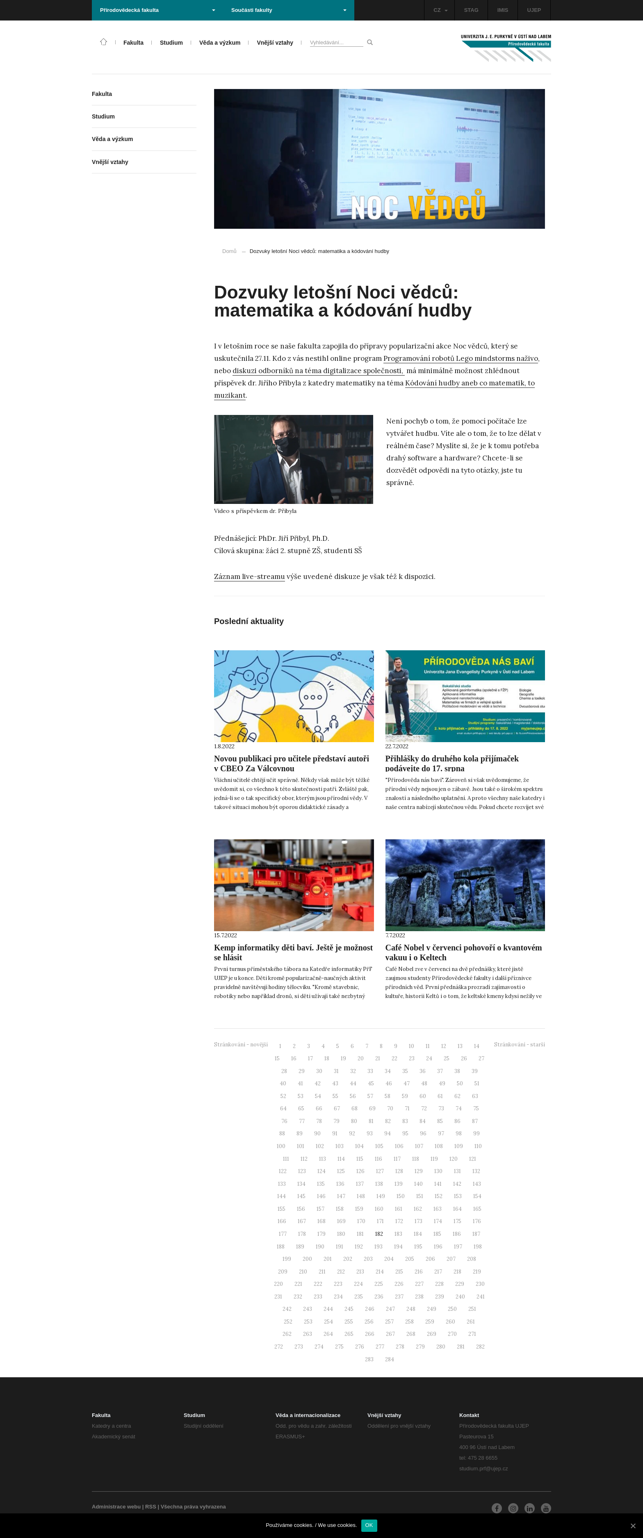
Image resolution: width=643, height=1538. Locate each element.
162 (418, 1208)
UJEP (534, 10)
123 (302, 1171)
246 (369, 1309)
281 (461, 1346)
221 (298, 1284)
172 (399, 1221)
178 (302, 1233)
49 (442, 1083)
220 (278, 1284)
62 (457, 1096)
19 (343, 1058)
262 (287, 1334)
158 (340, 1208)
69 (372, 1108)
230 (480, 1284)
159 (359, 1208)
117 (397, 1158)
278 (400, 1346)
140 (418, 1183)
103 (339, 1146)
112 (304, 1158)
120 (453, 1158)
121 (472, 1158)
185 (437, 1233)
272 (278, 1346)
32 (353, 1071)
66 (319, 1108)
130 (438, 1171)
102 (320, 1146)
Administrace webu (116, 1507)
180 (341, 1233)
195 (418, 1246)
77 (302, 1121)
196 (438, 1246)
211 (322, 1271)
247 (390, 1309)
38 (457, 1071)
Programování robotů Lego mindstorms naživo (460, 358)
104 (359, 1146)
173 (418, 1221)
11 (428, 1046)
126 (360, 1171)
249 (431, 1309)
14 (476, 1046)
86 (457, 1121)
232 (298, 1296)
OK (369, 1525)
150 (401, 1196)
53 (300, 1096)
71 (407, 1108)
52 (283, 1096)
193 (378, 1246)
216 (419, 1271)
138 (379, 1183)
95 (405, 1133)
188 (281, 1246)
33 (370, 1071)
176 (477, 1221)
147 (341, 1196)
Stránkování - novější (241, 1044)
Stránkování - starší (519, 1044)
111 (286, 1158)
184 (418, 1233)
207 (451, 1258)
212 (341, 1271)
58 (387, 1096)
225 (378, 1284)
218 (457, 1271)
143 (477, 1183)
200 (307, 1258)
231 (278, 1296)
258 (409, 1321)
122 (283, 1171)
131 (457, 1171)
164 (457, 1208)
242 (287, 1309)
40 (283, 1083)
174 (438, 1221)
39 (475, 1071)
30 (319, 1071)
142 (457, 1183)
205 (409, 1258)
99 (476, 1133)
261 (471, 1321)
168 (321, 1221)
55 (335, 1096)
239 (439, 1296)
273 (298, 1346)
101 (300, 1146)
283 (369, 1359)
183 (398, 1233)
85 (440, 1121)
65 (301, 1108)
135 (321, 1183)
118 (415, 1158)
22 (394, 1058)
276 (359, 1346)
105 (379, 1146)
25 (446, 1058)
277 (380, 1346)
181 (360, 1233)
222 (318, 1284)
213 (360, 1271)
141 (438, 1183)
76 (284, 1121)
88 (282, 1133)
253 (308, 1321)
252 (288, 1321)
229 (459, 1284)
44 (353, 1083)
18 (326, 1058)
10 (411, 1046)
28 (284, 1071)
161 (398, 1208)
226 (399, 1284)
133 (282, 1183)
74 (459, 1108)
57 (370, 1096)
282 (480, 1346)
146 (321, 1196)
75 (476, 1108)
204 (389, 1258)
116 (378, 1158)
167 (302, 1221)
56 (353, 1096)
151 (419, 1196)
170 (361, 1221)
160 (379, 1208)
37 (440, 1071)
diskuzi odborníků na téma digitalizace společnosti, (319, 370)
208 (471, 1258)
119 (434, 1158)
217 (438, 1271)
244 (328, 1309)
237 (399, 1296)
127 (380, 1171)
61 (440, 1096)
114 (341, 1158)
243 (307, 1309)
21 (377, 1058)
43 (335, 1083)
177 (283, 1233)
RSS (150, 1507)
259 (429, 1321)
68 (354, 1108)
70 (390, 1108)
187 (476, 1233)
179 (321, 1233)
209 (282, 1271)
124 (321, 1171)
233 (318, 1296)
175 (457, 1221)
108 (439, 1146)
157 (320, 1208)
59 (405, 1096)
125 (341, 1171)
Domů (229, 251)
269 (431, 1334)
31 (336, 1071)
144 (281, 1196)
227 (419, 1284)
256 (369, 1321)
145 (301, 1196)
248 (410, 1309)
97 (441, 1133)
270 (452, 1334)
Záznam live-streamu (249, 576)
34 (388, 1071)
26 (464, 1058)
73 (441, 1108)
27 (481, 1058)
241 (481, 1296)
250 (452, 1309)
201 (328, 1258)
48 (424, 1083)
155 (281, 1208)
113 (322, 1158)
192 (359, 1246)
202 (347, 1258)
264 (328, 1334)
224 (358, 1284)
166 (282, 1221)
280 (440, 1346)
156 (301, 1208)
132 (476, 1171)
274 (319, 1346)
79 (336, 1121)
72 (424, 1108)
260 (450, 1321)
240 (460, 1296)
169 (341, 1221)
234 (338, 1296)
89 (299, 1133)
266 (369, 1334)
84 (423, 1121)
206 (430, 1258)
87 (475, 1121)
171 (380, 1221)
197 (458, 1246)
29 (302, 1071)
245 (348, 1309)
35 (405, 1071)
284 (389, 1359)
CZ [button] (440, 10)
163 (437, 1208)
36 (423, 1071)
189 (300, 1246)
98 (459, 1133)
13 (460, 1046)
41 (300, 1083)
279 (420, 1346)
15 (277, 1058)
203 (368, 1258)
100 (281, 1146)
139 (398, 1183)
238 (419, 1296)
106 (399, 1146)
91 (334, 1133)
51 (476, 1083)
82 (388, 1121)
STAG (471, 10)
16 (293, 1058)
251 (472, 1309)
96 (423, 1133)
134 (301, 1183)
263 (307, 1334)
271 (472, 1334)
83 (405, 1121)
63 (475, 1096)
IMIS (502, 10)
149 (380, 1196)
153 (458, 1196)
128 (399, 1171)
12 (443, 1046)
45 (371, 1083)
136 (340, 1183)
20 (361, 1058)
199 (287, 1258)
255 (348, 1321)
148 (361, 1196)
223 (338, 1284)
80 (354, 1121)
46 (388, 1083)
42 (318, 1083)
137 (360, 1183)
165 (477, 1208)
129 (419, 1171)
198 (478, 1246)
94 (387, 1133)
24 (429, 1058)
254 (328, 1321)
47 (407, 1083)
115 (359, 1158)
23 (412, 1058)
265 (348, 1334)
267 (390, 1334)
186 (457, 1233)
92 (352, 1133)
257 (389, 1321)
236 (378, 1296)
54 (318, 1096)
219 (477, 1271)
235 (358, 1296)
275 (339, 1346)
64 (283, 1108)
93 (370, 1133)
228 (439, 1284)
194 (398, 1246)
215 (399, 1271)
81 (371, 1121)
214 (380, 1271)
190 (320, 1246)
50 (460, 1083)
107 (419, 1146)
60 (423, 1096)
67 (337, 1108)
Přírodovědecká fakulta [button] (157, 10)
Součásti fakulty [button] (289, 10)
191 (339, 1246)
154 (477, 1196)
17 (310, 1058)
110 (478, 1146)
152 (438, 1196)
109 (458, 1146)
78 (319, 1121)
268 (410, 1334)
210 (303, 1271)
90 (317, 1133)
